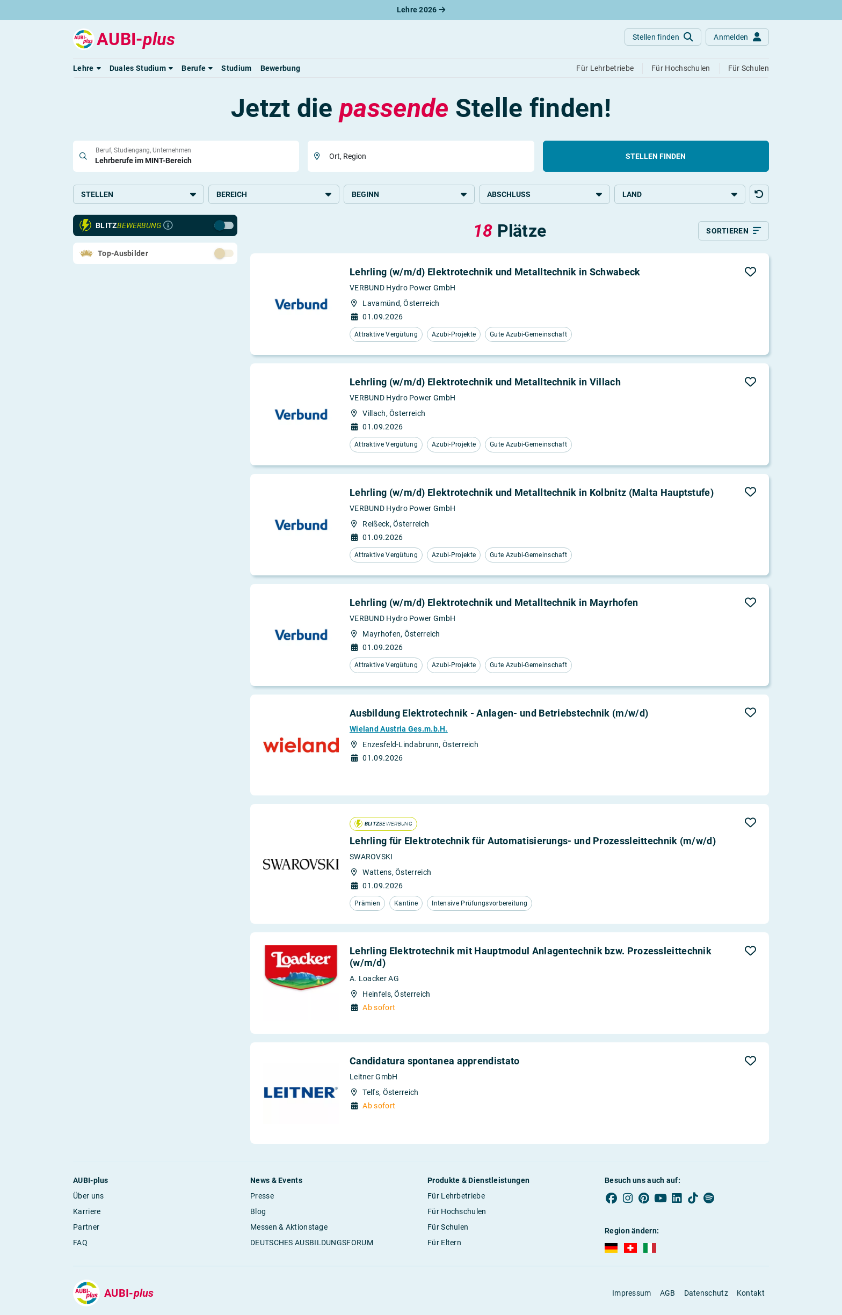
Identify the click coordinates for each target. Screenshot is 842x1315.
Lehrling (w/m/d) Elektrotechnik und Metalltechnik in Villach (485, 382)
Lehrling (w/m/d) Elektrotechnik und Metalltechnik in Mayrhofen (494, 602)
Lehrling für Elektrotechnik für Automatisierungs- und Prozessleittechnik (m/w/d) (533, 840)
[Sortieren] (733, 230)
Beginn (409, 194)
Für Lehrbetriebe (456, 1196)
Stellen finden (656, 156)
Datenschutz (706, 1293)
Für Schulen (447, 1227)
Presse (262, 1196)
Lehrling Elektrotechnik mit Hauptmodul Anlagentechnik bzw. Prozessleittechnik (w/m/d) (531, 956)
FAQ (80, 1242)
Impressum (631, 1293)
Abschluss (544, 194)
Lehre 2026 (421, 9)
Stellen (138, 194)
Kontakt (751, 1293)
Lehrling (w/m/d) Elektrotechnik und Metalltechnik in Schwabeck (495, 271)
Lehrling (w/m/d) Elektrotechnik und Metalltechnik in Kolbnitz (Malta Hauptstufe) (532, 492)
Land (679, 194)
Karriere (86, 1211)
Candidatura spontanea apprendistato (435, 1060)
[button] (87, 68)
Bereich (273, 194)
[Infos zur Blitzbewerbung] (168, 225)
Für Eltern (444, 1242)
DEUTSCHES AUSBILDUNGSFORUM (311, 1242)
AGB (668, 1293)
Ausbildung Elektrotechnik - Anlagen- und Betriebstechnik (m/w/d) (499, 713)
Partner (86, 1227)
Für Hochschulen (457, 1211)
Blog (258, 1211)
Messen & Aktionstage (289, 1227)
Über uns (88, 1196)
